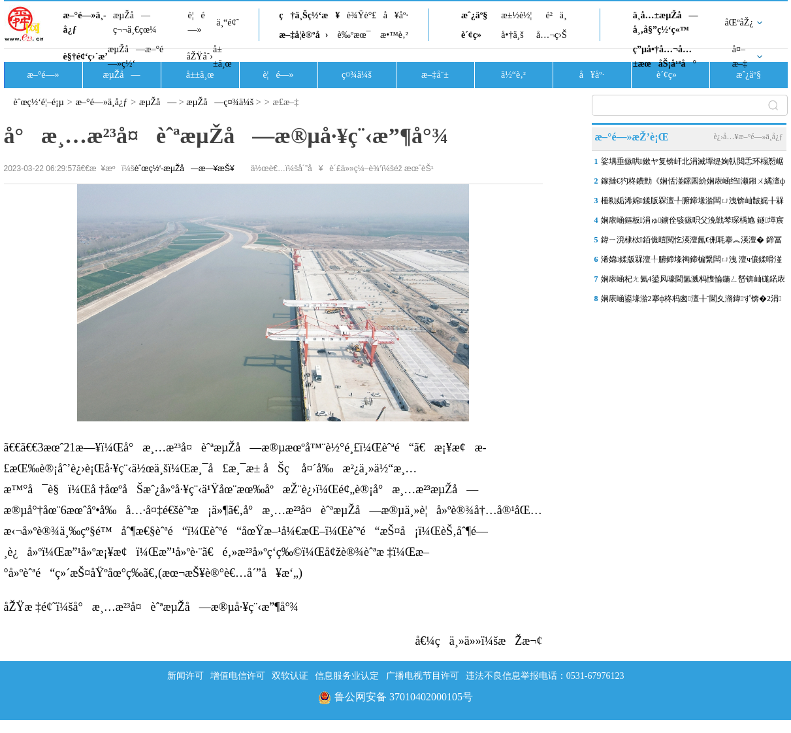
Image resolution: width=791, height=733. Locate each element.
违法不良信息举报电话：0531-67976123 (545, 676)
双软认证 (290, 676)
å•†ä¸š (512, 35)
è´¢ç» (475, 35)
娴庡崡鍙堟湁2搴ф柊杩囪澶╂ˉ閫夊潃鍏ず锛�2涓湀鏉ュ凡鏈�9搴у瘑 (691, 301)
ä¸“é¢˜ (227, 22)
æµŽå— (121, 75)
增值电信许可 (237, 676)
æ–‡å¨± (435, 75)
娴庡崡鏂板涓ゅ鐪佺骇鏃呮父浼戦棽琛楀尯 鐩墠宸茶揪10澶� (692, 223)
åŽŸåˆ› (200, 56)
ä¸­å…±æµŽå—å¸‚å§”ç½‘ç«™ (665, 22)
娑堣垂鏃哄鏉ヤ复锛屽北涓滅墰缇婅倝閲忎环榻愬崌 (692, 161)
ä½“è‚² (513, 75)
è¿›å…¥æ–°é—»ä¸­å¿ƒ (748, 136)
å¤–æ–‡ (739, 56)
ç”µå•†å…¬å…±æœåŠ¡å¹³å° (664, 56)
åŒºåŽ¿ (739, 22)
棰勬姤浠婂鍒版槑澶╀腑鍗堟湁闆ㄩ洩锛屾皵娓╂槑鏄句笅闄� (692, 203)
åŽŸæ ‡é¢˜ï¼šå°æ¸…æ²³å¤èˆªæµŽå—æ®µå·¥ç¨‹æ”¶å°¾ (151, 606)
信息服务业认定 (347, 676)
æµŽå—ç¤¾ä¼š (219, 102)
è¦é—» (196, 22)
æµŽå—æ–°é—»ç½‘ (135, 56)
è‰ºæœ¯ (354, 35)
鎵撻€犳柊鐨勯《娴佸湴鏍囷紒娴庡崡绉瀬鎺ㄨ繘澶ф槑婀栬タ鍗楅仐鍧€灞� (693, 183)
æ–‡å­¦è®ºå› (303, 35)
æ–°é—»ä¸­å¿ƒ (84, 22)
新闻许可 (185, 676)
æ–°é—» (43, 75)
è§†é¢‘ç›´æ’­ (85, 56)
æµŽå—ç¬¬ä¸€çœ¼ (135, 22)
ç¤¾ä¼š (357, 75)
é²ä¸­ (555, 15)
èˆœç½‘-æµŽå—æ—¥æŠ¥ (184, 168)
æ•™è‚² (394, 35)
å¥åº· (395, 15)
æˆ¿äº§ (474, 15)
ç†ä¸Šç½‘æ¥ (309, 15)
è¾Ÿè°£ (362, 15)
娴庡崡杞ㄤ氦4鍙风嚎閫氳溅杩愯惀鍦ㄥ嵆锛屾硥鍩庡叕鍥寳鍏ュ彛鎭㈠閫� (693, 281)
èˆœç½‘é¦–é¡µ (39, 102)
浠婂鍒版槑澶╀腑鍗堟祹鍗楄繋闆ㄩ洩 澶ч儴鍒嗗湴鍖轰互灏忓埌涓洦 (691, 262)
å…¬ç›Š (551, 35)
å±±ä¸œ (222, 56)
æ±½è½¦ (516, 15)
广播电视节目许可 (422, 676)
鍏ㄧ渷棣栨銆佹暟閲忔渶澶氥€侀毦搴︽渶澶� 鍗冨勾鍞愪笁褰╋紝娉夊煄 (691, 242)
